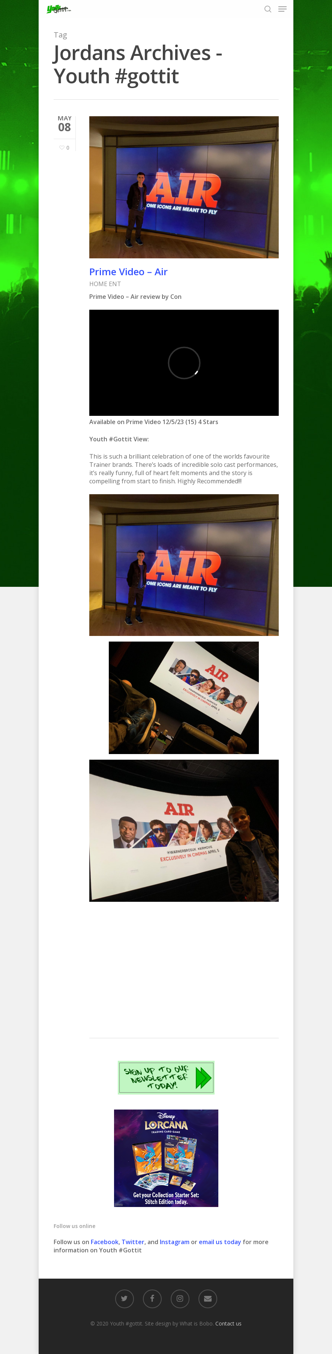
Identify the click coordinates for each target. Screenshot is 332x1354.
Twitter (133, 1242)
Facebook (105, 1242)
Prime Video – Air (128, 271)
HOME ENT (105, 284)
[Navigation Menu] (282, 9)
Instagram (175, 1242)
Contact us (228, 1323)
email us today (220, 1242)
